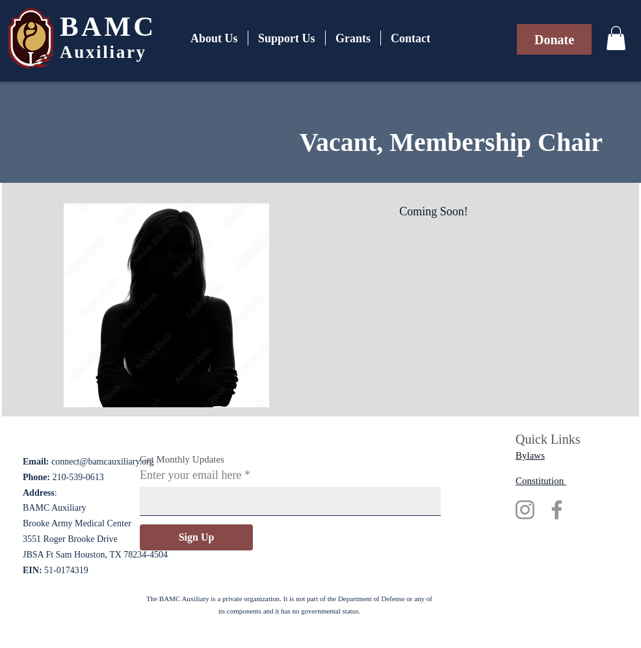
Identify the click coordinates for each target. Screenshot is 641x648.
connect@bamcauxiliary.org (102, 461)
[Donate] (554, 39)
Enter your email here (190, 475)
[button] (616, 38)
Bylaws (530, 455)
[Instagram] (525, 509)
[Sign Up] (196, 537)
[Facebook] (556, 509)
